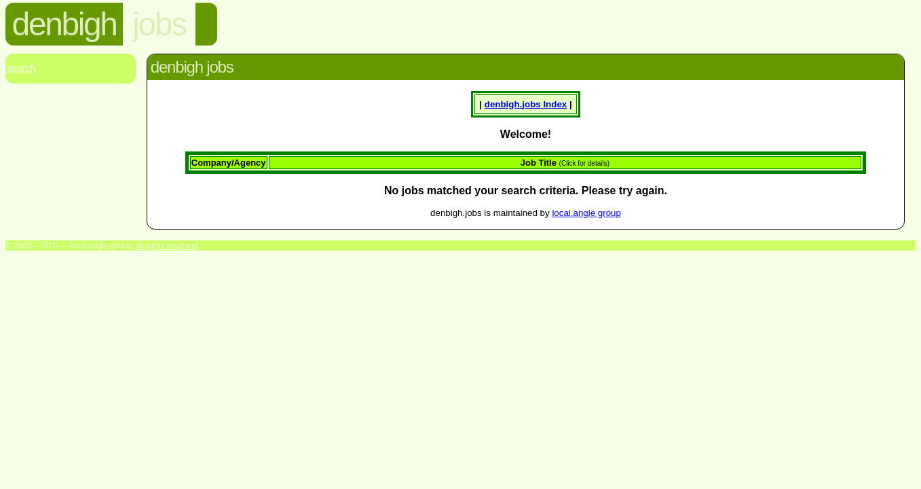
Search (20, 68)
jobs (158, 24)
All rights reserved (166, 245)
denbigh (64, 24)
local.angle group (586, 213)
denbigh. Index (526, 104)
